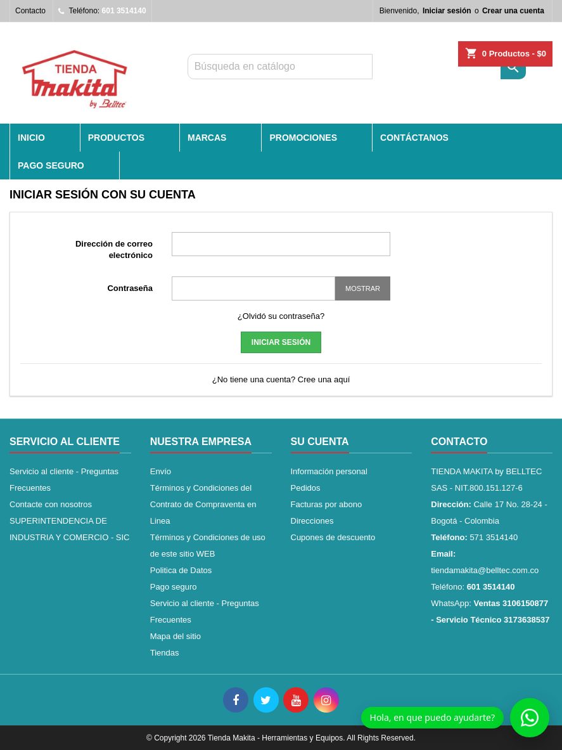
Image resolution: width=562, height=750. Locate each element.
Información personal (329, 471)
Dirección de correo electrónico (114, 249)
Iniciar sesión (447, 10)
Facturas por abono (326, 504)
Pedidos (306, 488)
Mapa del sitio (175, 636)
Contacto (30, 10)
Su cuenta (320, 441)
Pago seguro (51, 165)
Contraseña (130, 288)
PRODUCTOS (116, 138)
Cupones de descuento (333, 537)
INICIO (31, 138)
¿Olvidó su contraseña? (281, 316)
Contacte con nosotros (51, 504)
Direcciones (312, 521)
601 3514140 (124, 10)
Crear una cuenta (513, 10)
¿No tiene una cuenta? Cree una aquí (281, 379)
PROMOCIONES (303, 138)
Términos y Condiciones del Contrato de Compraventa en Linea (203, 504)
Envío (160, 471)
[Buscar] (280, 66)
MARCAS (207, 138)
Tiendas (164, 652)
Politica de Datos (181, 570)
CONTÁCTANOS (414, 138)
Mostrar (362, 288)
